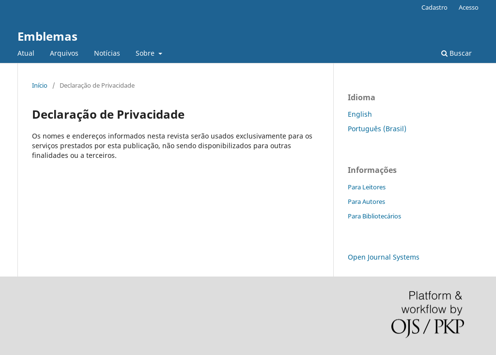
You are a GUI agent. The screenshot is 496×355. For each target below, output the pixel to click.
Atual (25, 53)
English (360, 114)
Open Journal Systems (383, 257)
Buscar (456, 53)
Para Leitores (367, 187)
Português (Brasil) (377, 128)
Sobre (146, 53)
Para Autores (366, 201)
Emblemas (47, 36)
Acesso (469, 7)
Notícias (107, 53)
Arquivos (64, 53)
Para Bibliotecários (374, 216)
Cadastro (434, 7)
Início (39, 85)
